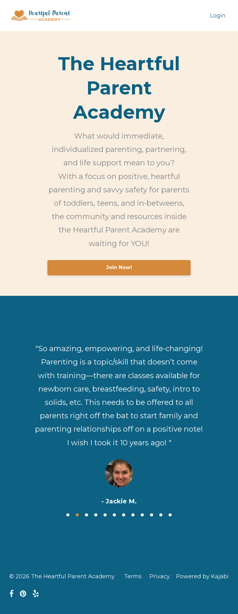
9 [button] (142, 514)
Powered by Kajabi (202, 576)
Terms (133, 576)
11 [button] (160, 514)
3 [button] (86, 514)
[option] (119, 418)
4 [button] (95, 514)
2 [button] (77, 514)
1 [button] (67, 514)
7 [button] (123, 514)
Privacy (159, 576)
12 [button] (170, 514)
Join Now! (119, 267)
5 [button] (105, 514)
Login (218, 15)
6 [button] (114, 514)
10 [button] (151, 514)
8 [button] (132, 514)
